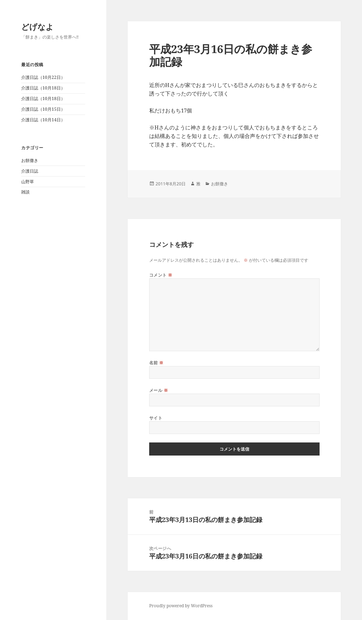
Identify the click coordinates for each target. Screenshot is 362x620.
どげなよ (37, 26)
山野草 (27, 182)
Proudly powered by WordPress (180, 606)
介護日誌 (29, 171)
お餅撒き (29, 160)
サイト (155, 418)
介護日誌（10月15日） (43, 109)
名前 (156, 363)
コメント (161, 275)
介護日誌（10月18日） (43, 88)
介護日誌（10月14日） (43, 120)
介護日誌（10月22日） (43, 77)
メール (158, 390)
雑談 (25, 192)
